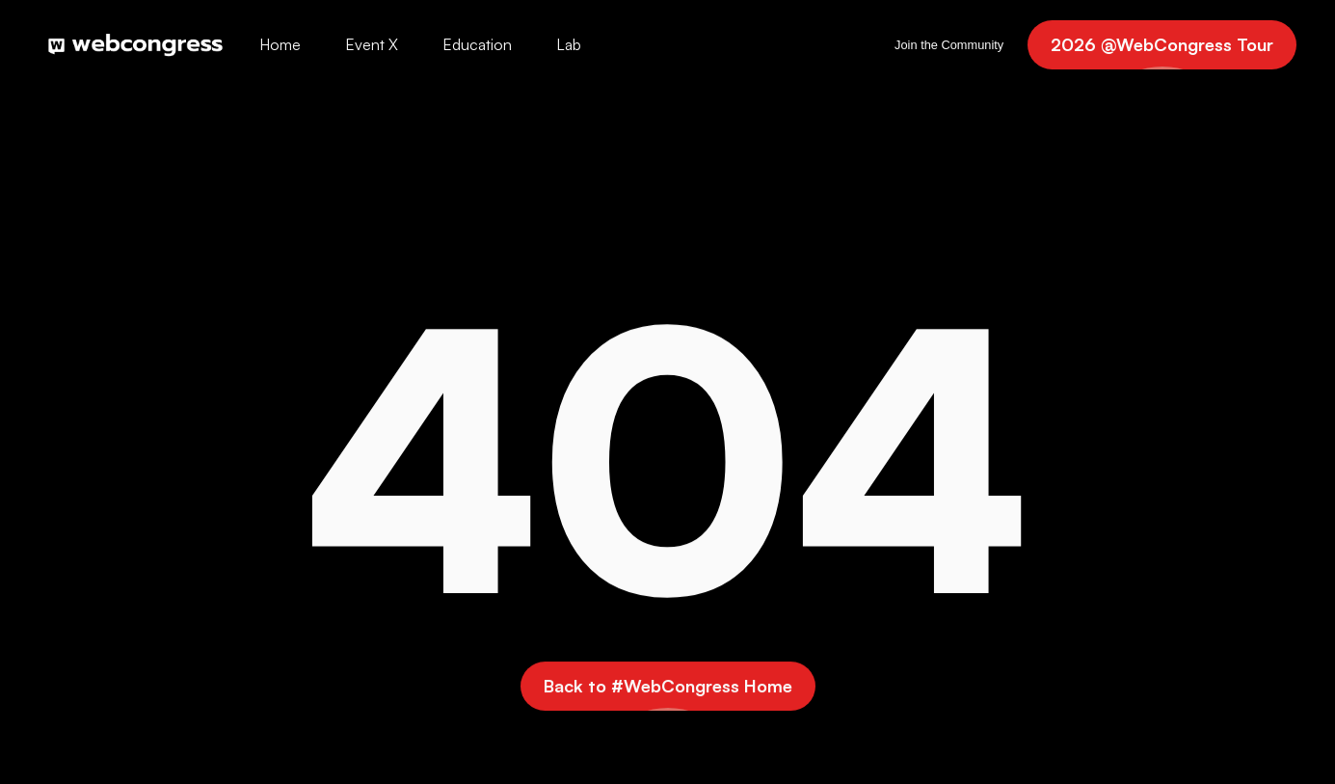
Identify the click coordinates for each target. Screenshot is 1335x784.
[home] (135, 44)
